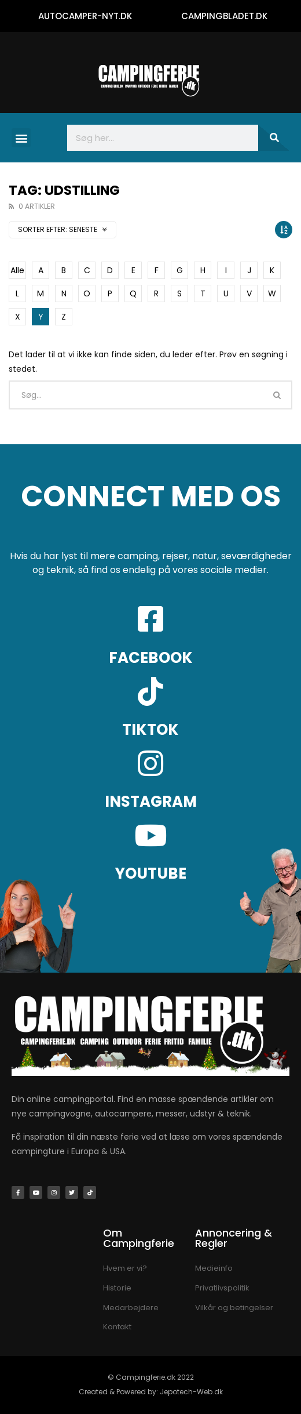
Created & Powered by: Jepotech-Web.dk (151, 1392)
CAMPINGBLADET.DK (224, 16)
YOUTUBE (150, 873)
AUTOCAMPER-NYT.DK (85, 16)
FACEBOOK (151, 657)
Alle (17, 270)
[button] (21, 137)
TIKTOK (150, 729)
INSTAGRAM (151, 801)
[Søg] (273, 138)
